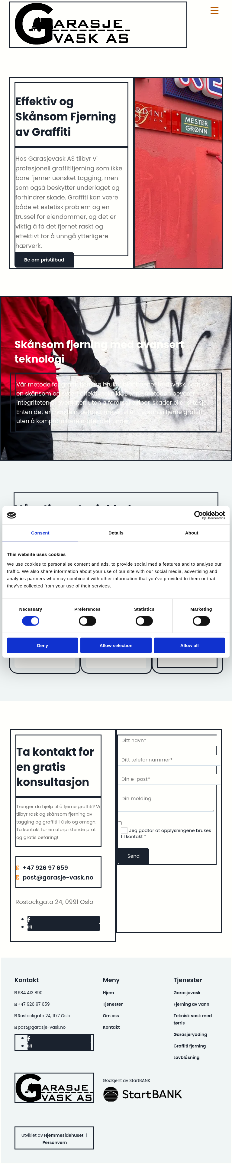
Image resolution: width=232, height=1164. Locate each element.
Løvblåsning (186, 1057)
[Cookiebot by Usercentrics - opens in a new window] (198, 515)
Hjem (108, 993)
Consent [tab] (40, 532)
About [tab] (191, 532)
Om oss (111, 1016)
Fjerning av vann (191, 1004)
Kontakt (111, 1027)
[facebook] (29, 919)
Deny (42, 645)
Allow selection (115, 645)
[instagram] (29, 927)
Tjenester (113, 1004)
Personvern (55, 1142)
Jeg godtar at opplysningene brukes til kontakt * (166, 833)
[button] (44, 260)
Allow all (189, 645)
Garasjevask (186, 993)
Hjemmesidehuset (63, 1135)
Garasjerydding (190, 1034)
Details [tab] (116, 532)
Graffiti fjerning (189, 1046)
